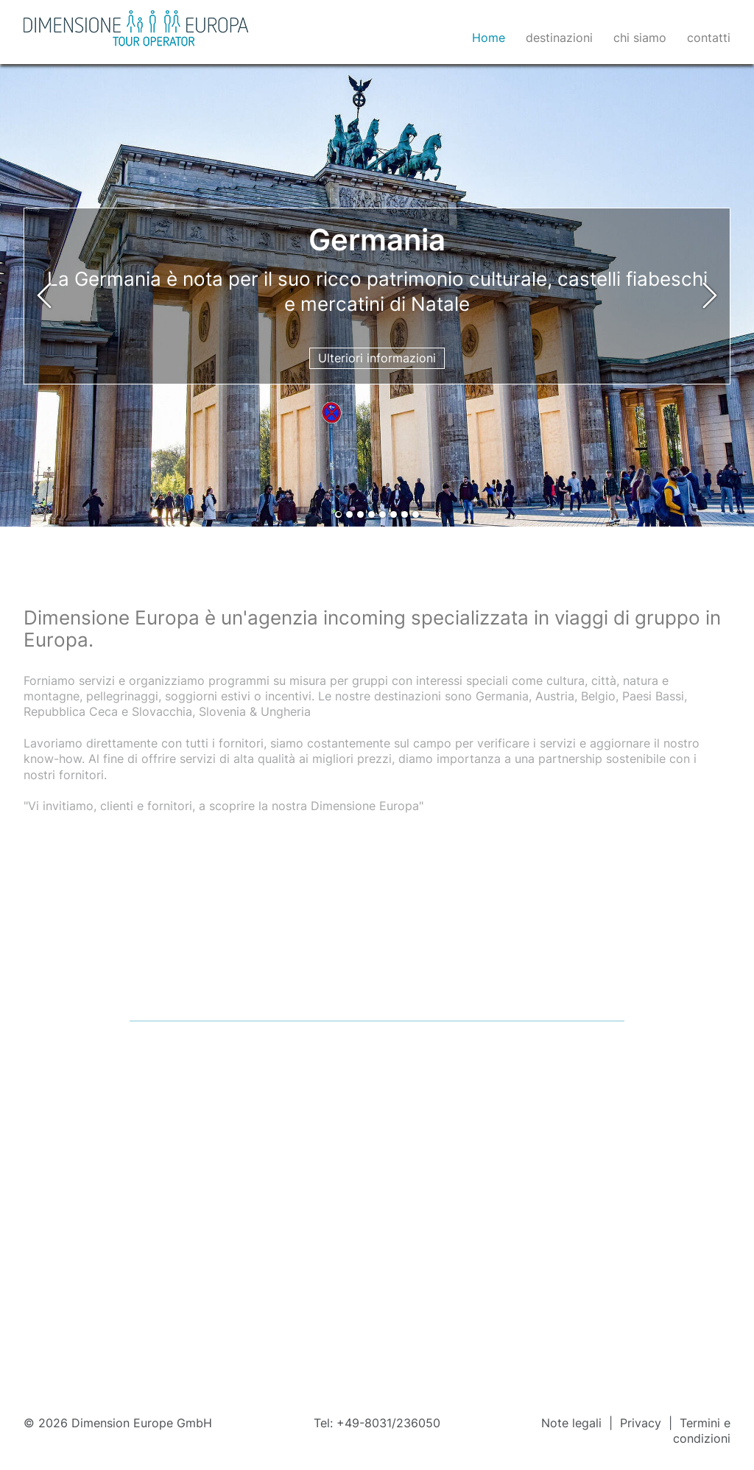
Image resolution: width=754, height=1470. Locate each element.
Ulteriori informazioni (377, 358)
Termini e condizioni (701, 1431)
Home (488, 37)
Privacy (642, 1423)
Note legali (573, 1423)
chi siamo (639, 37)
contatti (708, 37)
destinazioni (559, 37)
